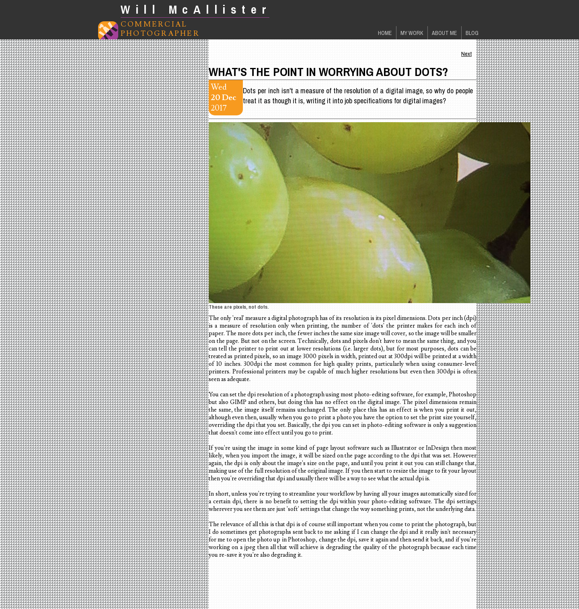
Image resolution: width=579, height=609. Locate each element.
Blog (472, 33)
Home (385, 33)
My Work (411, 33)
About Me (444, 33)
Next (466, 53)
